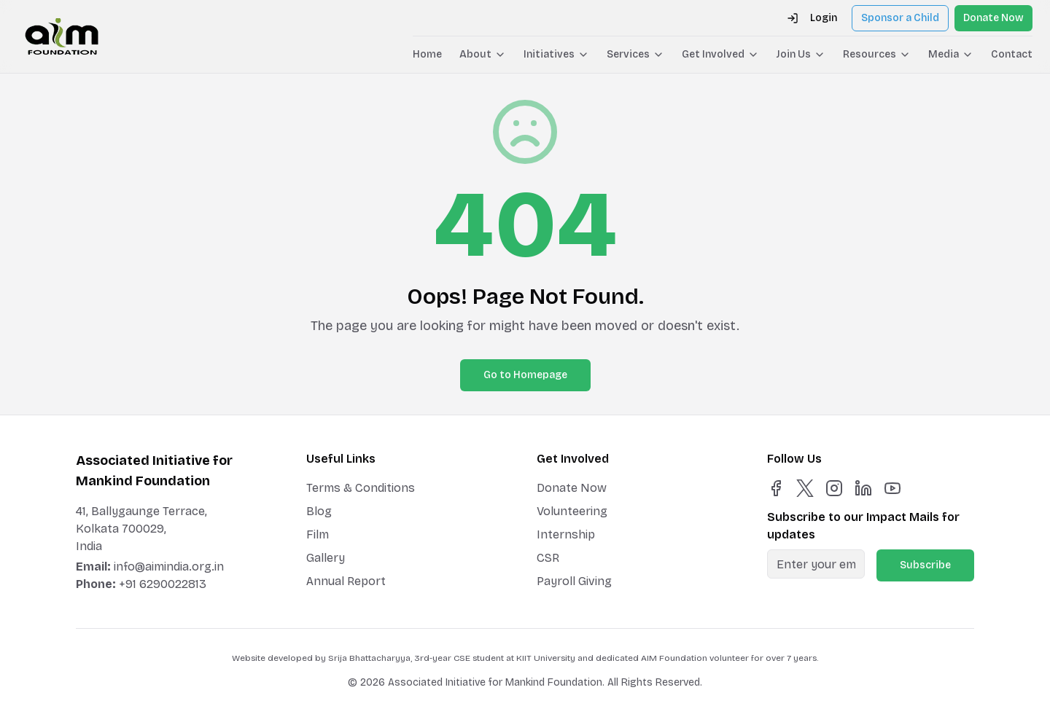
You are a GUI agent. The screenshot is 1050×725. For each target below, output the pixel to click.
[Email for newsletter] (816, 564)
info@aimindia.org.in (169, 566)
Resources (877, 54)
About (482, 54)
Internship (566, 534)
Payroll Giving (574, 581)
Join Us (801, 54)
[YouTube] (892, 488)
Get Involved (720, 54)
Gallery (325, 558)
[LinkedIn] (863, 488)
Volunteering (572, 511)
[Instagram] (834, 488)
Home (427, 54)
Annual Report (346, 581)
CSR (548, 558)
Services (635, 54)
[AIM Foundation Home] (61, 36)
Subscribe (925, 565)
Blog (319, 511)
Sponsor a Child (900, 18)
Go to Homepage (525, 375)
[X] (805, 488)
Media (950, 54)
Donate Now (993, 18)
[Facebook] (776, 488)
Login (812, 18)
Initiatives (556, 54)
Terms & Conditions (360, 488)
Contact (1011, 54)
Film (317, 534)
